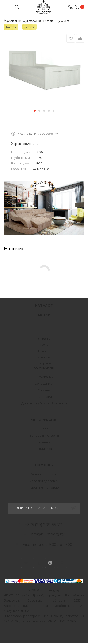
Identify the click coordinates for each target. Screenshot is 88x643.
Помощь (44, 465)
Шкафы (44, 351)
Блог (44, 429)
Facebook (38, 563)
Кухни (44, 345)
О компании (44, 377)
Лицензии (44, 397)
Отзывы (44, 390)
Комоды (44, 357)
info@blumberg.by (47, 534)
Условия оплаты (44, 474)
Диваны (44, 339)
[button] (34, 110)
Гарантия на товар (44, 487)
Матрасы (44, 363)
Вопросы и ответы (44, 435)
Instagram (50, 563)
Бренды (44, 442)
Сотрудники (44, 383)
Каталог (44, 305)
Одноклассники (62, 563)
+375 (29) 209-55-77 (43, 525)
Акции (44, 315)
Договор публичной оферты (44, 403)
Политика (44, 449)
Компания (44, 367)
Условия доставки (44, 481)
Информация (44, 419)
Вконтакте (26, 563)
